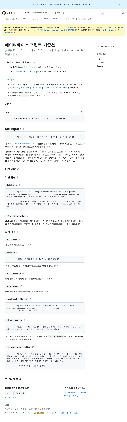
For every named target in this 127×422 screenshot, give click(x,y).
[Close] (120, 4)
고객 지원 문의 (71, 396)
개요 (9, 104)
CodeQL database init (24, 143)
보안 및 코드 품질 (12, 19)
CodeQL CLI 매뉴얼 (59, 19)
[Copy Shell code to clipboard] (81, 112)
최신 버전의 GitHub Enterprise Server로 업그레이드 (54, 30)
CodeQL (46, 19)
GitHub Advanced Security (25, 71)
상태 (47, 413)
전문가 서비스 (65, 413)
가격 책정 (55, 413)
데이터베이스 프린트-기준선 (81, 19)
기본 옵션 (11, 177)
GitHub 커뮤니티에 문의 (75, 392)
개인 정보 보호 (38, 413)
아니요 (20, 393)
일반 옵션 (11, 232)
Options (12, 169)
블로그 (76, 413)
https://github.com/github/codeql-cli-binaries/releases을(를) (39, 87)
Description (15, 129)
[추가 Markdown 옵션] (117, 47)
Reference (26, 19)
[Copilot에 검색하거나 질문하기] (79, 13)
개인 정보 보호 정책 (11, 397)
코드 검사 (36, 19)
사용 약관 (26, 413)
